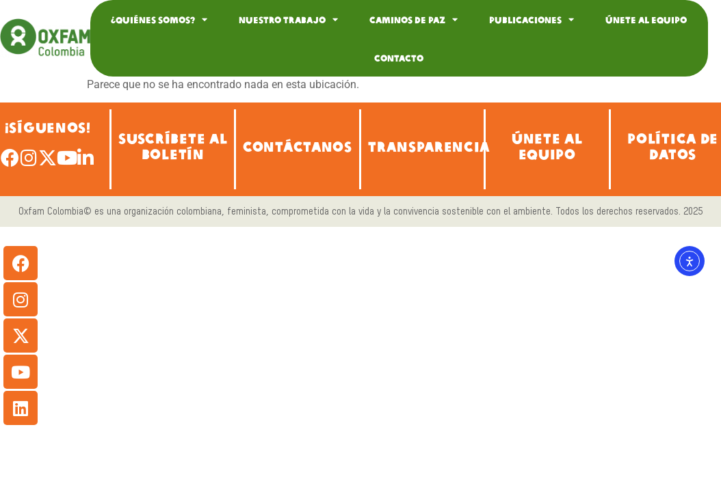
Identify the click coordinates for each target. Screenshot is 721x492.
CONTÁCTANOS (297, 145)
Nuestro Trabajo (288, 19)
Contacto (398, 57)
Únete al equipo (646, 19)
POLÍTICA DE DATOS (672, 145)
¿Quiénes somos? (159, 19)
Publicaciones (531, 19)
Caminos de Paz (413, 19)
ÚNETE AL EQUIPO (547, 145)
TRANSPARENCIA (429, 145)
